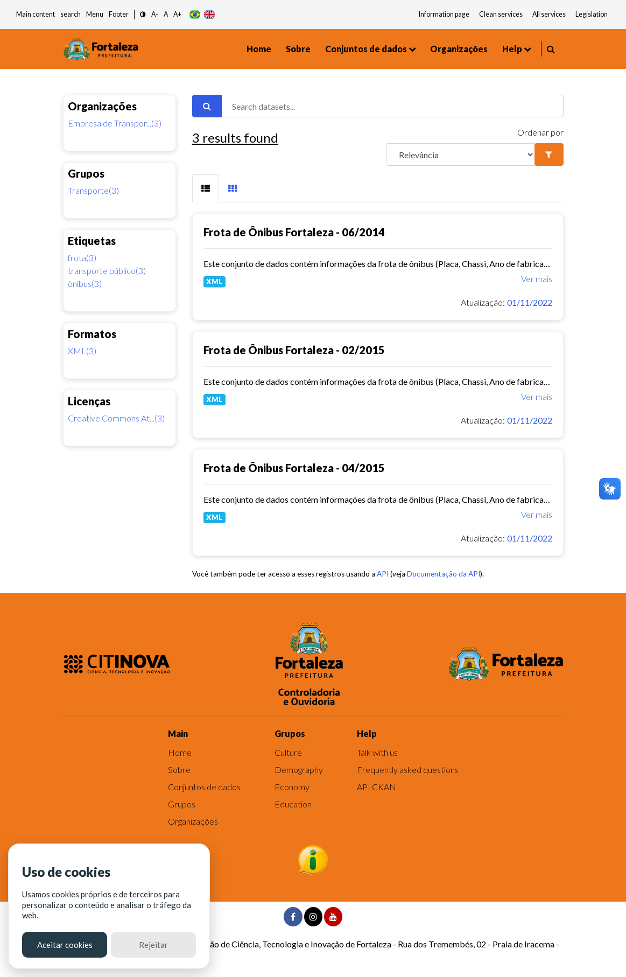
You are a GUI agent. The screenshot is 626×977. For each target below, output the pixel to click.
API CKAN (376, 787)
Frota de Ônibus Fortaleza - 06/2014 (294, 232)
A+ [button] (177, 14)
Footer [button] (119, 14)
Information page (444, 14)
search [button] (70, 14)
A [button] (166, 14)
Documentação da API (443, 574)
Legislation (591, 14)
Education (293, 804)
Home (259, 49)
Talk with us (377, 752)
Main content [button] (35, 14)
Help (512, 49)
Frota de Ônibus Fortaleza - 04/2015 (294, 467)
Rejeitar (153, 945)
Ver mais (536, 278)
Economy (292, 787)
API (383, 574)
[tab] (205, 188)
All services (549, 14)
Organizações (459, 49)
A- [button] (154, 14)
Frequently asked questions (408, 769)
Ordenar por (540, 132)
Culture (288, 752)
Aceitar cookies (65, 945)
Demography (299, 769)
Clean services (501, 14)
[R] (461, 154)
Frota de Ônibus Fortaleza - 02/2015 (294, 349)
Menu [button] (94, 14)
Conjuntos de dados (366, 49)
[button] (143, 15)
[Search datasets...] (392, 106)
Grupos (181, 804)
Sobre (298, 49)
